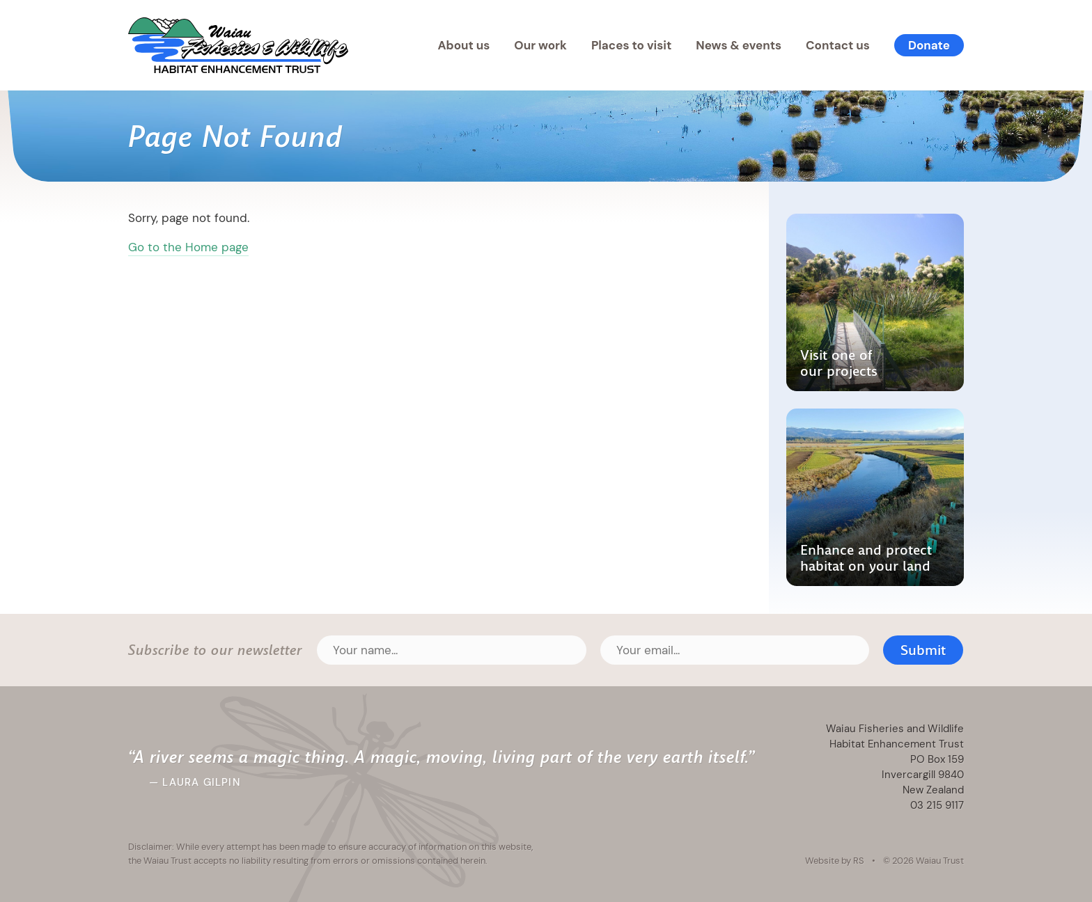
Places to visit (631, 45)
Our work (540, 45)
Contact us (838, 45)
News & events (738, 45)
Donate (929, 45)
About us (463, 45)
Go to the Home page (188, 247)
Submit (923, 650)
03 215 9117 (937, 805)
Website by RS (834, 860)
